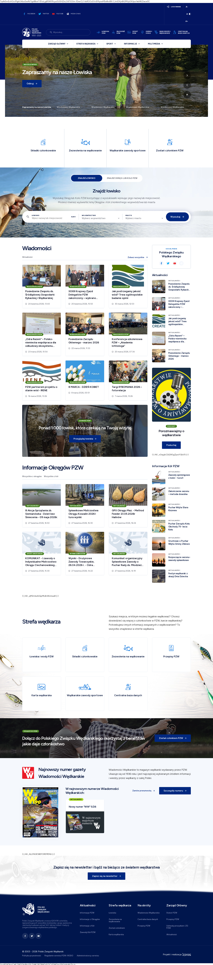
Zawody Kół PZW (88, 932)
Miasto (128, 215)
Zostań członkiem (117, 928)
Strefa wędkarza (85, 44)
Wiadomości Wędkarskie (68, 107)
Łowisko (35, 215)
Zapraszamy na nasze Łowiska (36, 107)
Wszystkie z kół (51, 476)
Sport (109, 44)
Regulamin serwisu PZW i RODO (59, 956)
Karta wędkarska (116, 934)
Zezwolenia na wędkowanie (115, 920)
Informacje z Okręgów (90, 919)
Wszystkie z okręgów (32, 476)
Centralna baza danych (148, 919)
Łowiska (112, 913)
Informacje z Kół (87, 926)
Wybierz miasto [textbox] (133, 218)
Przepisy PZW (144, 926)
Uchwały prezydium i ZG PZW (177, 927)
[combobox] (100, 218)
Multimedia (154, 44)
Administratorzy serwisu (88, 956)
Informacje (130, 44)
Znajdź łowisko (86, 178)
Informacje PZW (87, 913)
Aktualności (27, 257)
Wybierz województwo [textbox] (93, 218)
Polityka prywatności (31, 956)
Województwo (89, 215)
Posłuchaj (171, 445)
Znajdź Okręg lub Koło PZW (122, 178)
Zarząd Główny (56, 44)
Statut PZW (171, 913)
